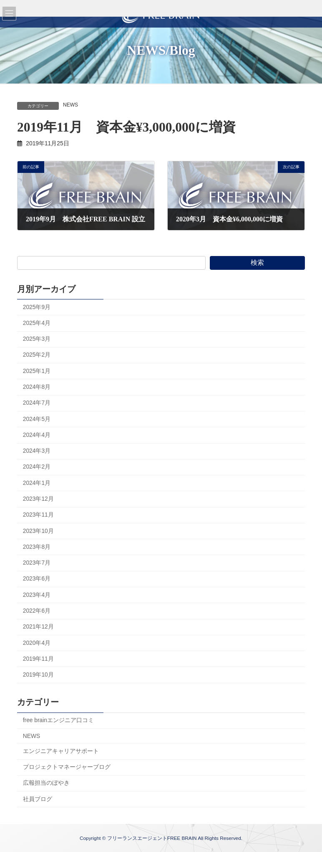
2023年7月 (36, 563)
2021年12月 (38, 627)
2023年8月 (36, 547)
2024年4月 (36, 435)
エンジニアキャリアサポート (61, 751)
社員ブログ (37, 799)
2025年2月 (36, 355)
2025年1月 (36, 371)
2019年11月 (38, 659)
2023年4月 (36, 595)
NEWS (70, 105)
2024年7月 (36, 403)
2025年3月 (36, 339)
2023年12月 (38, 499)
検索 (257, 262)
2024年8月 (36, 387)
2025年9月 (36, 307)
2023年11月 (38, 515)
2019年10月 (38, 675)
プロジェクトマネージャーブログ (67, 767)
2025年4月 (36, 323)
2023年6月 (36, 579)
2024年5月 (36, 419)
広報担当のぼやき (46, 783)
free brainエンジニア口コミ (58, 721)
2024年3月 (36, 451)
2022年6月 (36, 611)
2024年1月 (36, 483)
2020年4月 (36, 643)
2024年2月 (36, 467)
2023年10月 (38, 531)
